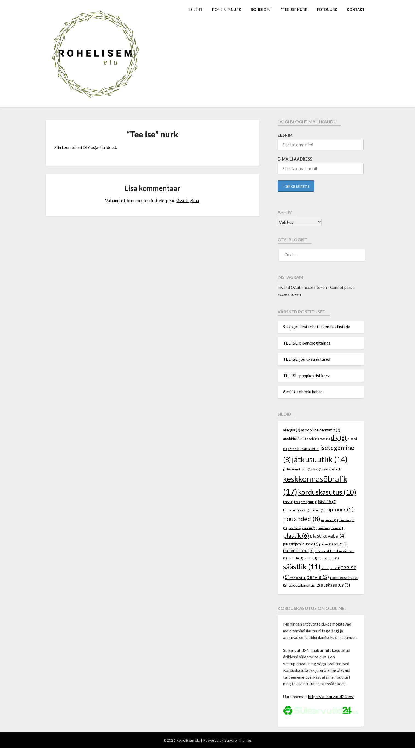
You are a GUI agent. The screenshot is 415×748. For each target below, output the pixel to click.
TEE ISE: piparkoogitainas (306, 342)
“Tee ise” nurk (294, 9)
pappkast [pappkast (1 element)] (329, 520)
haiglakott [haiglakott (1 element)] (310, 449)
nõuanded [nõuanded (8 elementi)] (301, 519)
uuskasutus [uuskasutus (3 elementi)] (335, 585)
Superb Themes (238, 740)
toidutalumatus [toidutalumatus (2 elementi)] (304, 585)
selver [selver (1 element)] (310, 558)
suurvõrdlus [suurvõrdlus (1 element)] (328, 558)
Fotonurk (327, 9)
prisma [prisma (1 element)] (326, 544)
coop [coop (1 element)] (325, 438)
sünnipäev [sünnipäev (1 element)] (330, 568)
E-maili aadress (295, 158)
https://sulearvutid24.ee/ (331, 696)
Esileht (195, 9)
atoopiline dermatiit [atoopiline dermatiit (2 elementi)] (320, 430)
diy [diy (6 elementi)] (339, 437)
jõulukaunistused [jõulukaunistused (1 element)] (297, 469)
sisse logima (187, 200)
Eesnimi (286, 135)
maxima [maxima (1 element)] (317, 510)
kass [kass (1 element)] (317, 469)
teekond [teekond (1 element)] (298, 578)
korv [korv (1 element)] (288, 502)
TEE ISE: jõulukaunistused (306, 359)
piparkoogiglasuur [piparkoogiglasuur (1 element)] (302, 528)
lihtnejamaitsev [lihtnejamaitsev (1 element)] (296, 510)
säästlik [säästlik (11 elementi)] (302, 566)
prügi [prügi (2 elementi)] (341, 543)
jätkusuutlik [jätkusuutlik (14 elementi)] (320, 459)
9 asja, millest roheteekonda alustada (316, 326)
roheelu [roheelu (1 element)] (295, 558)
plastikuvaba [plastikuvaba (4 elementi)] (328, 536)
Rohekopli (261, 9)
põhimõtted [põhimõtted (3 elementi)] (298, 550)
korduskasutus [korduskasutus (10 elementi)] (327, 492)
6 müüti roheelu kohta (302, 391)
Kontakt (356, 9)
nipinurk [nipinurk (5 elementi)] (339, 509)
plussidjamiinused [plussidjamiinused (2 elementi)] (300, 543)
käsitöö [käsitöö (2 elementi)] (327, 501)
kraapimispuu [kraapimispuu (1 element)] (305, 502)
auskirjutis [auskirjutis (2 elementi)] (294, 438)
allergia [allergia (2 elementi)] (291, 430)
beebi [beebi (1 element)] (313, 438)
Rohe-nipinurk (226, 9)
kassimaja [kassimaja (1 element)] (332, 469)
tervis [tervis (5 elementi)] (318, 577)
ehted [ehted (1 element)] (294, 449)
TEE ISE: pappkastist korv (306, 375)
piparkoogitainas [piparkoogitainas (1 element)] (331, 528)
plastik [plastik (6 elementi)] (296, 535)
